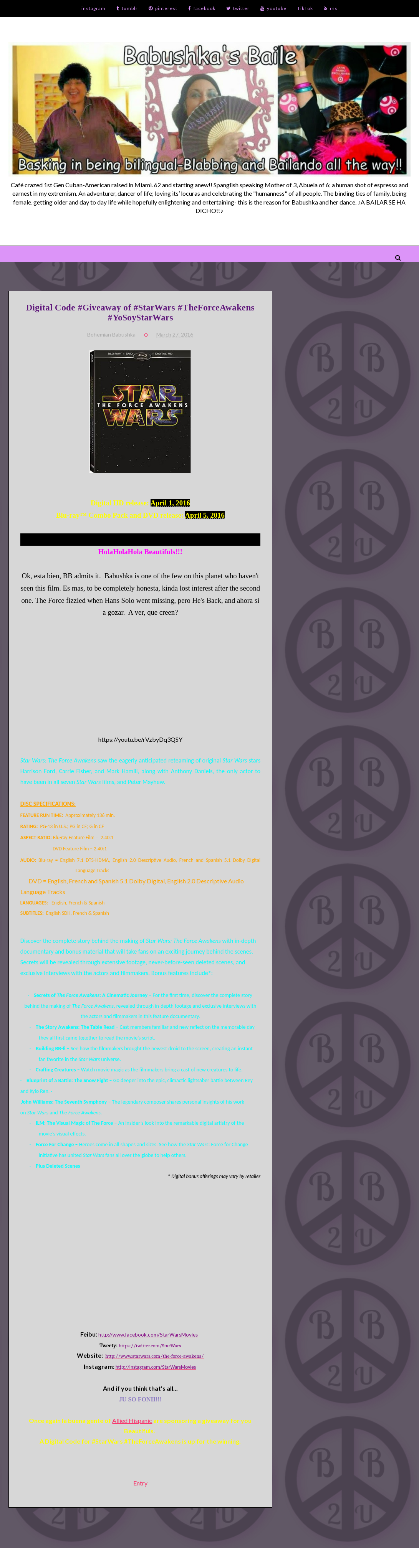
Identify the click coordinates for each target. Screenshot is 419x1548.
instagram (93, 8)
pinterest (163, 8)
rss (331, 8)
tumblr (127, 8)
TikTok (305, 8)
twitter (238, 8)
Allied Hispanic (132, 1420)
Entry (140, 1483)
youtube (273, 8)
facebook (201, 8)
